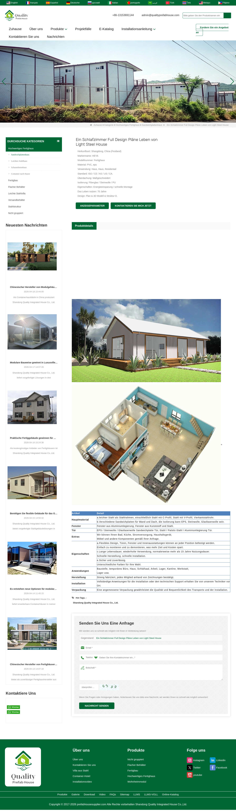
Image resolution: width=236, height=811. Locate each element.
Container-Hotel (80, 776)
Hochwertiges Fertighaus (127, 125)
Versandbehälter (16, 200)
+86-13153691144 (123, 15)
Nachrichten (56, 36)
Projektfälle (83, 29)
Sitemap (130, 795)
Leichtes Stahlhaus (18, 161)
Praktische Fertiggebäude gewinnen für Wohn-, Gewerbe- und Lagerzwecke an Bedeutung (34, 438)
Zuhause (15, 29)
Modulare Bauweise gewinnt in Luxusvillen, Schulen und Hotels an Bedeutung (34, 362)
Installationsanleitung (138, 29)
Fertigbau (13, 180)
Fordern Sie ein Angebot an (212, 30)
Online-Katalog (198, 795)
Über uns (36, 29)
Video (95, 795)
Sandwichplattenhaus (152, 125)
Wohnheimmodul (137, 781)
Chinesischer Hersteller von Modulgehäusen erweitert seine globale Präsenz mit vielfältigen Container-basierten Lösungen (34, 287)
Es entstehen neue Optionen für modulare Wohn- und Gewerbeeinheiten (34, 589)
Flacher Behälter (16, 187)
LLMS (149, 795)
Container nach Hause (19, 174)
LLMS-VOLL (170, 795)
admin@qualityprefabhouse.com (160, 15)
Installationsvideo (81, 781)
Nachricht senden (97, 705)
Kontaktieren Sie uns (24, 36)
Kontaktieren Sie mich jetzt (133, 205)
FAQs (112, 795)
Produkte (59, 29)
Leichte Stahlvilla (16, 193)
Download (75, 795)
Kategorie (109, 125)
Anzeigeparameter (92, 205)
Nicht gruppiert (15, 213)
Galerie (54, 795)
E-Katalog (106, 29)
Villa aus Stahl (79, 770)
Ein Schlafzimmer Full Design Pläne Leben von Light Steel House (127, 638)
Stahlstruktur (14, 206)
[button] (114, 118)
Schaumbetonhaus (18, 167)
